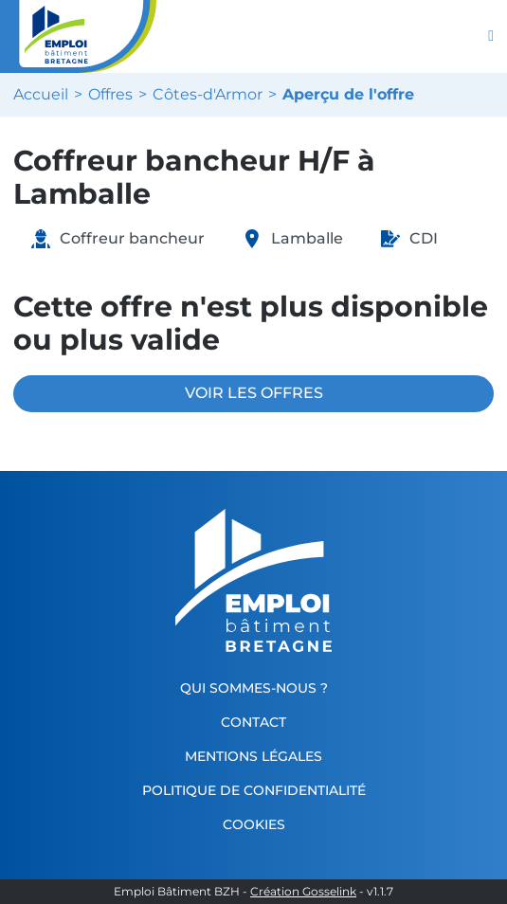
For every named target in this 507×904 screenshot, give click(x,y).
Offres (110, 94)
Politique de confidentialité (254, 790)
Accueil (40, 94)
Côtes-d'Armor (208, 94)
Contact (253, 722)
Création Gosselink (303, 891)
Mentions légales (253, 756)
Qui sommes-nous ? (254, 687)
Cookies (254, 824)
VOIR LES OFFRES (254, 393)
